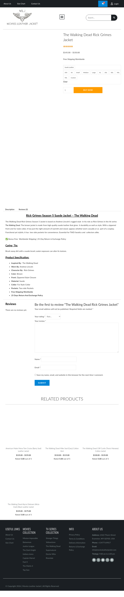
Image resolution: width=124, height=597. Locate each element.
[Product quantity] (68, 90)
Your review (40, 321)
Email (38, 370)
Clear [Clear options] (65, 81)
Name (38, 362)
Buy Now (88, 90)
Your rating (40, 317)
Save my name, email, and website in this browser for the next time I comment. (70, 378)
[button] (62, 16)
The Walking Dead (13, 225)
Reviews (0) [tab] (25, 209)
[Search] (114, 18)
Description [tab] (10, 209)
